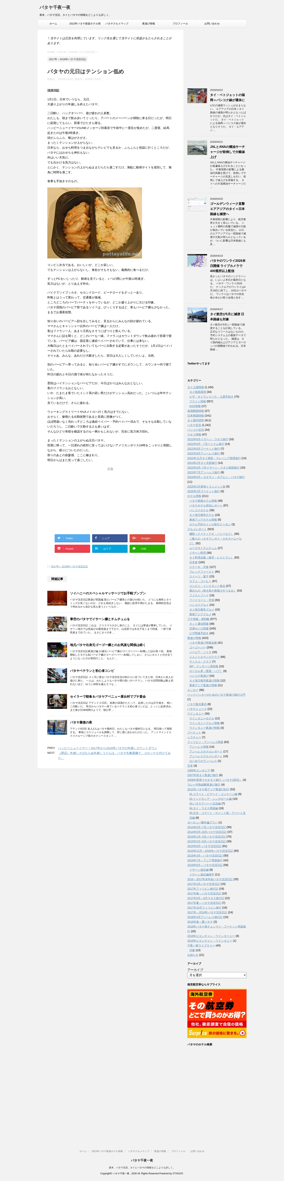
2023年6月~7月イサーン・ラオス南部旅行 (213, 467)
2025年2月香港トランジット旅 (206, 486)
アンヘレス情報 (199, 746)
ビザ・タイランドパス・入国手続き (211, 396)
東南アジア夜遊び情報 (203, 685)
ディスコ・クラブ (200, 661)
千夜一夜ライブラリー (201, 945)
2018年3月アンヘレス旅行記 (205, 917)
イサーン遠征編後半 (201, 874)
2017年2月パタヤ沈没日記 (203, 884)
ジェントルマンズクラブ (204, 656)
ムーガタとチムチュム (203, 548)
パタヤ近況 (194, 425)
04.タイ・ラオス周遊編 (203, 808)
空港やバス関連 (199, 628)
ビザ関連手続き (199, 633)
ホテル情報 (194, 496)
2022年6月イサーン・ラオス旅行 (207, 439)
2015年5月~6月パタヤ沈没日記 (206, 841)
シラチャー (194, 737)
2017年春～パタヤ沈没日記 (204, 893)
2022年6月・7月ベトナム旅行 (205, 444)
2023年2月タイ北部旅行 (202, 462)
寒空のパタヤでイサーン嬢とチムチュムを (100, 619)
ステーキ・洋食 (199, 567)
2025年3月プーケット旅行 (203, 491)
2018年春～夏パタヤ (200, 921)
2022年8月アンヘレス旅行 (203, 453)
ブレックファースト (201, 571)
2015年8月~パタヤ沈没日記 (204, 846)
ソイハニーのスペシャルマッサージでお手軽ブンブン (108, 593)
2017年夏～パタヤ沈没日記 (204, 902)
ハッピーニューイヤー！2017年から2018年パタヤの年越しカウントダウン (107, 748)
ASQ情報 (195, 406)
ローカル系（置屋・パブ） (205, 671)
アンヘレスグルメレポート (205, 756)
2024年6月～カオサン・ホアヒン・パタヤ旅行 (216, 477)
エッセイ (192, 690)
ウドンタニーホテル (201, 718)
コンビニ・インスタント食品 (207, 585)
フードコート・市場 (201, 600)
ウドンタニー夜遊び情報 (204, 727)
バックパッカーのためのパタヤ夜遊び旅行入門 (216, 694)
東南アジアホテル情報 (203, 519)
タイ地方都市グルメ (201, 609)
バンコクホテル (199, 510)
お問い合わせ (212, 23)
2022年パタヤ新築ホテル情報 (85, 25)
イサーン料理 (197, 552)
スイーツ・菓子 (199, 576)
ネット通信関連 (199, 623)
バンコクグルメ (199, 604)
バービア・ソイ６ (200, 652)
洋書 (192, 950)
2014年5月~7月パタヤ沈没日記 (206, 827)
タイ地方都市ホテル (201, 514)
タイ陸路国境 (197, 391)
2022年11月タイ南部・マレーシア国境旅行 (214, 458)
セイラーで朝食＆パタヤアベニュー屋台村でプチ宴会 (108, 696)
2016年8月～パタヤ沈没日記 (205, 865)
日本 (190, 765)
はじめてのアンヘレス (203, 760)
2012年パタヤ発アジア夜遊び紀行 (208, 789)
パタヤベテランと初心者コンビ (92, 670)
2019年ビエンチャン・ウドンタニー (209, 940)
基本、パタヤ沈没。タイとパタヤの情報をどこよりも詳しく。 (142, 1167)
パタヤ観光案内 (197, 704)
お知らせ (192, 954)
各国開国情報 (195, 410)
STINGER (177, 1173)
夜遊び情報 (148, 23)
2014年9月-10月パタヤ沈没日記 (207, 831)
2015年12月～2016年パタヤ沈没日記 (210, 850)
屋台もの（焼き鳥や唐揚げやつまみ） (212, 590)
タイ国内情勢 (195, 420)
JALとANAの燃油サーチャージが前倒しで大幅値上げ (227, 152)
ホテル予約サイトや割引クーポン (210, 524)
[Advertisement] (110, 497)
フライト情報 (197, 401)
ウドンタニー (195, 713)
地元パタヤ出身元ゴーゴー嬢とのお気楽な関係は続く (108, 645)
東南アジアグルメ (200, 614)
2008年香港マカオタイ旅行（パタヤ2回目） (214, 779)
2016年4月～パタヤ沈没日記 (205, 855)
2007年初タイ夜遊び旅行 (202, 775)
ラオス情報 (194, 434)
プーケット (194, 732)
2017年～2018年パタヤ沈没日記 (69, 566)
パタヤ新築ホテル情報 (203, 500)
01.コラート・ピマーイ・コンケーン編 (213, 794)
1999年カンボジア (198, 770)
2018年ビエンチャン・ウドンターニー (211, 936)
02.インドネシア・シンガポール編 (210, 798)
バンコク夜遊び (199, 675)
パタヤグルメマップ (116, 23)
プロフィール (180, 23)
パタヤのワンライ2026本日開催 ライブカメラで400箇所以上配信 (228, 266)
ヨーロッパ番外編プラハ (202, 822)
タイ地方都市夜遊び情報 (204, 680)
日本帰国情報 (195, 415)
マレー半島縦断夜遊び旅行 (203, 784)
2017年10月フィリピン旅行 (204, 907)
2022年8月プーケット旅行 (203, 448)
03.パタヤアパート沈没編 (205, 803)
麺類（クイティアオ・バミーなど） (211, 533)
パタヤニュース (197, 708)
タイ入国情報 (195, 387)
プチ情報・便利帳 (198, 619)
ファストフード (199, 595)
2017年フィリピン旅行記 (202, 888)
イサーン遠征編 (199, 869)
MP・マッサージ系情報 (203, 666)
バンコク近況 (195, 429)
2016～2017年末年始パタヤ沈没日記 (210, 879)
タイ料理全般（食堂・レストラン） (211, 557)
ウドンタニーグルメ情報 (204, 723)
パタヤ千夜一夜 (54, 8)
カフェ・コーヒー (200, 581)
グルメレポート (197, 529)
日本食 (193, 562)
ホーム (53, 23)
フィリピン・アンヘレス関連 (205, 742)
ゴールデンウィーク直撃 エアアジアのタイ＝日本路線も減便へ (227, 209)
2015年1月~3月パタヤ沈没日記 (206, 836)
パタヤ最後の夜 (81, 722)
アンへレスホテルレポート (205, 751)
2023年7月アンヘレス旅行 (203, 472)
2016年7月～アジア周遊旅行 (205, 860)
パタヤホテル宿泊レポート (205, 505)
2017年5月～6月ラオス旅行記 (205, 898)
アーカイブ (195, 969)
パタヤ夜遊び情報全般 (203, 642)
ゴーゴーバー (197, 647)
